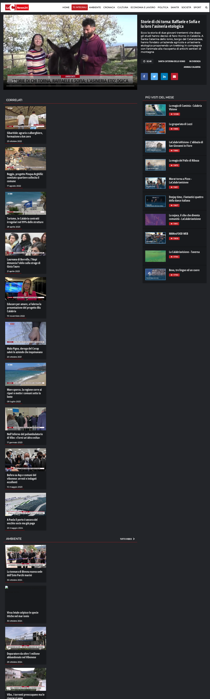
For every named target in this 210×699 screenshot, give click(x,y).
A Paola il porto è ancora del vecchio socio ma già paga (22, 521)
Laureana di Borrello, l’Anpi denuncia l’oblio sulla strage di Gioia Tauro (23, 262)
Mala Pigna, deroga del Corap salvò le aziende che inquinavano (25, 350)
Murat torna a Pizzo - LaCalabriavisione (180, 180)
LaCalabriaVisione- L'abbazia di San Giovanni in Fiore (186, 144)
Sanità (175, 7)
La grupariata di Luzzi (180, 124)
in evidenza (195, 61)
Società (186, 7)
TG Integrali (80, 7)
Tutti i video (127, 538)
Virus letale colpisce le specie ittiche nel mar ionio (22, 614)
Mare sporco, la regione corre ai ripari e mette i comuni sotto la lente (24, 393)
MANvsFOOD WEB (178, 234)
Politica (163, 7)
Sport (197, 7)
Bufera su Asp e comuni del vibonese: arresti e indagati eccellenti (22, 478)
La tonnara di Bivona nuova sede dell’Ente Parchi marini (24, 573)
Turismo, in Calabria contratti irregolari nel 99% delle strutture (25, 220)
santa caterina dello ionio (171, 61)
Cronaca (109, 7)
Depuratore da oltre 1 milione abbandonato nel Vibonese (23, 655)
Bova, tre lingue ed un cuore (184, 270)
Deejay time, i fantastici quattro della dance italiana (186, 198)
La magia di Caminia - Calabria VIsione (185, 107)
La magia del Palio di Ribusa (184, 160)
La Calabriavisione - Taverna (184, 252)
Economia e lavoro (143, 7)
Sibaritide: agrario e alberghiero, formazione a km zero (25, 134)
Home (65, 7)
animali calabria (192, 66)
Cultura (122, 7)
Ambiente (95, 7)
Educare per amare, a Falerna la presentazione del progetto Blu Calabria (24, 307)
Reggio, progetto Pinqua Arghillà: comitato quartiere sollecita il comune (25, 177)
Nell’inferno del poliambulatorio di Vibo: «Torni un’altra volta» (25, 436)
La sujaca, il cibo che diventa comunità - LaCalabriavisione (185, 217)
